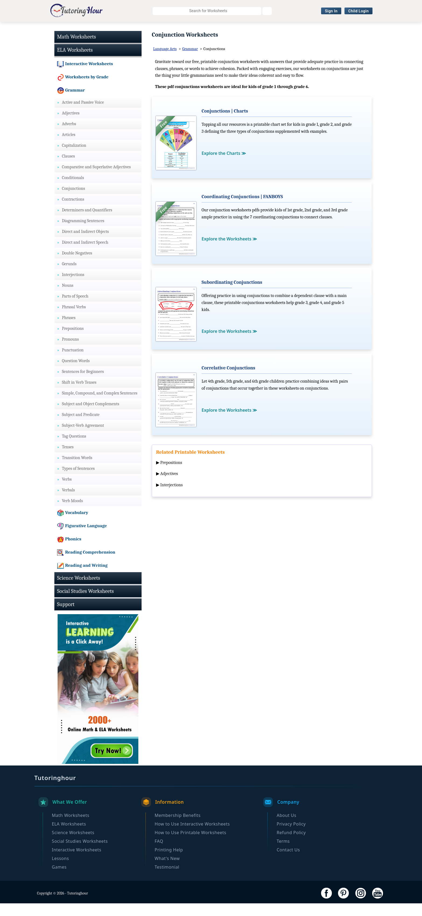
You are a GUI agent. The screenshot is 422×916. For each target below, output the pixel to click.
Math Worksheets (59, 28)
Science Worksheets (149, 28)
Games (59, 880)
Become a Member (361, 28)
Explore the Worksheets (229, 251)
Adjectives (169, 486)
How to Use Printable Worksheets (190, 845)
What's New (167, 871)
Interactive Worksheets (266, 28)
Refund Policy (291, 845)
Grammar (190, 61)
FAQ (159, 854)
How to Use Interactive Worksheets (192, 837)
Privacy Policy (291, 837)
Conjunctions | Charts (225, 124)
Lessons (60, 871)
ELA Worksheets (103, 28)
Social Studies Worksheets (206, 28)
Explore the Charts (224, 166)
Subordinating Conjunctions (232, 295)
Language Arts (165, 61)
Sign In (331, 11)
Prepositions (171, 475)
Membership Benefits (178, 828)
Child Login (358, 11)
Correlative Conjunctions (228, 380)
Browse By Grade (316, 28)
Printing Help (169, 862)
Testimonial (167, 880)
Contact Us (288, 862)
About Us (286, 828)
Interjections (171, 497)
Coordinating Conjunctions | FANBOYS (242, 209)
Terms (283, 854)
